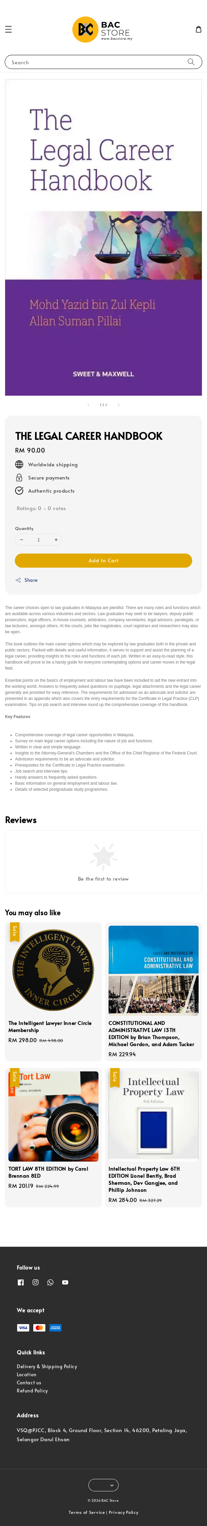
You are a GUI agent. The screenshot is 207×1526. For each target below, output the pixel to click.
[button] (8, 29)
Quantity (24, 528)
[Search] (191, 61)
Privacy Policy (123, 1512)
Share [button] (26, 580)
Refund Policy (32, 1390)
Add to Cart (104, 560)
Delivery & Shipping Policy (47, 1366)
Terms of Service (87, 1512)
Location (27, 1374)
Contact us (29, 1382)
